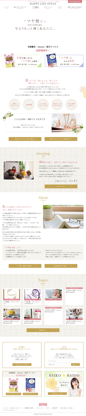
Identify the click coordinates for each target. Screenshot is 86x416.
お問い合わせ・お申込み (67, 408)
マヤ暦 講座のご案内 (24, 266)
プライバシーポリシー (9, 410)
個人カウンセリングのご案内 (24, 139)
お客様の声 (55, 408)
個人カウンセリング (15, 408)
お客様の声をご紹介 (60, 266)
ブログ (47, 408)
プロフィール (60, 186)
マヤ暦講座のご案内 (28, 408)
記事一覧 (42, 330)
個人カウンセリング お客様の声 (60, 139)
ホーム (6, 408)
